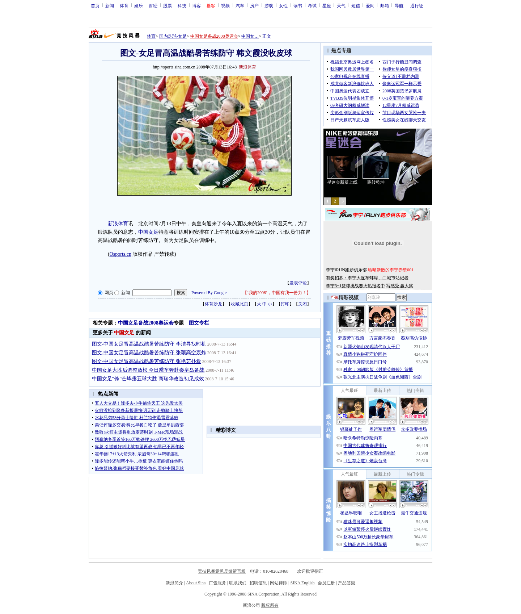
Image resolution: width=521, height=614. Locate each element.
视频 (225, 5)
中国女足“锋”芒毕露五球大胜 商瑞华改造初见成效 (148, 378)
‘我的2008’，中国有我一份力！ (276, 292)
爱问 (370, 5)
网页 (109, 292)
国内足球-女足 (173, 36)
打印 (285, 303)
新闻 (109, 5)
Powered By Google (208, 292)
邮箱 (384, 5)
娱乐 (138, 5)
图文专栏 (199, 323)
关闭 (302, 303)
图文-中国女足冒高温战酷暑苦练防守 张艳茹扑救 (146, 361)
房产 (254, 5)
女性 (283, 5)
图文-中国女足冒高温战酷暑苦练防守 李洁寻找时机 (149, 344)
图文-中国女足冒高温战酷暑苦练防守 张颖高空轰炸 (149, 352)
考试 (312, 5)
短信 (355, 5)
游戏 (268, 5)
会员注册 (326, 582)
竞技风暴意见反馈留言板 (222, 571)
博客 (196, 5)
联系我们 (237, 582)
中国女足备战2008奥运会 (214, 36)
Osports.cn (120, 254)
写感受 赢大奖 (399, 285)
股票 (167, 5)
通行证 (416, 5)
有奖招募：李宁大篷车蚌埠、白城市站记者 (367, 277)
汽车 (240, 5)
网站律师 (278, 582)
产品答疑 (346, 582)
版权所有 (270, 605)
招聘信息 (258, 582)
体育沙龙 (213, 303)
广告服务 (217, 582)
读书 (297, 5)
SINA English (302, 582)
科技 (182, 5)
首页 (95, 5)
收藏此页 (239, 303)
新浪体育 (118, 223)
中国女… (250, 36)
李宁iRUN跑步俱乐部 (346, 269)
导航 (399, 5)
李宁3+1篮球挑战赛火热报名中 (355, 285)
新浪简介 (174, 582)
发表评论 (298, 282)
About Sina (196, 582)
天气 (341, 5)
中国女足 (148, 232)
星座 (326, 5)
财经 (153, 5)
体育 (124, 5)
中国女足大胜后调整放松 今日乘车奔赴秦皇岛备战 (148, 370)
